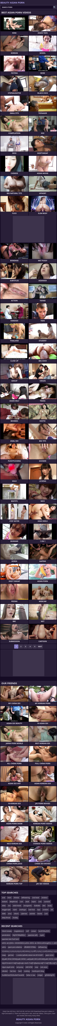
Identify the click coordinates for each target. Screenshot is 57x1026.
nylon (15, 910)
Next (40, 646)
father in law (30, 975)
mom (9, 898)
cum (21, 902)
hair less (13, 971)
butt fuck (32, 910)
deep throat (6, 918)
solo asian (43, 967)
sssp (36, 967)
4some (39, 914)
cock (39, 902)
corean (33, 931)
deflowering (26, 898)
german (11, 955)
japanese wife (32, 935)
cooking (26, 971)
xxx (9, 906)
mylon (34, 902)
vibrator (5, 971)
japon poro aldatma (15, 947)
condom (45, 910)
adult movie (17, 906)
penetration (6, 935)
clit (52, 910)
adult (27, 902)
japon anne (49, 955)
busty (50, 906)
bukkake (37, 906)
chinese (16, 898)
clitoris (16, 914)
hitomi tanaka (7, 931)
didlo (4, 914)
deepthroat (14, 902)
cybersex (24, 914)
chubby (15, 918)
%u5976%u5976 (44, 931)
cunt (46, 914)
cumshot (47, 902)
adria (4, 947)
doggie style (6, 910)
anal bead (35, 898)
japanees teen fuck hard (10, 939)
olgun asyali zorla (8, 967)
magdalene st (19, 931)
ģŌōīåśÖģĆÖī (49, 975)
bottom (4, 902)
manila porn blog (38, 971)
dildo (4, 906)
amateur (44, 898)
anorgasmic (28, 906)
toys (38, 910)
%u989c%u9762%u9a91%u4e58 (13, 975)
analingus (22, 910)
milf (27, 931)
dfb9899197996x (30, 947)
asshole (32, 914)
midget (40, 975)
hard (20, 971)
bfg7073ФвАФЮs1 (19, 935)
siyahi (42, 935)
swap (4, 955)
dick (44, 906)
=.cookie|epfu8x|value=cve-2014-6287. (29, 955)
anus (9, 914)
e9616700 (29, 967)
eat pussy (20, 967)
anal (3, 898)
